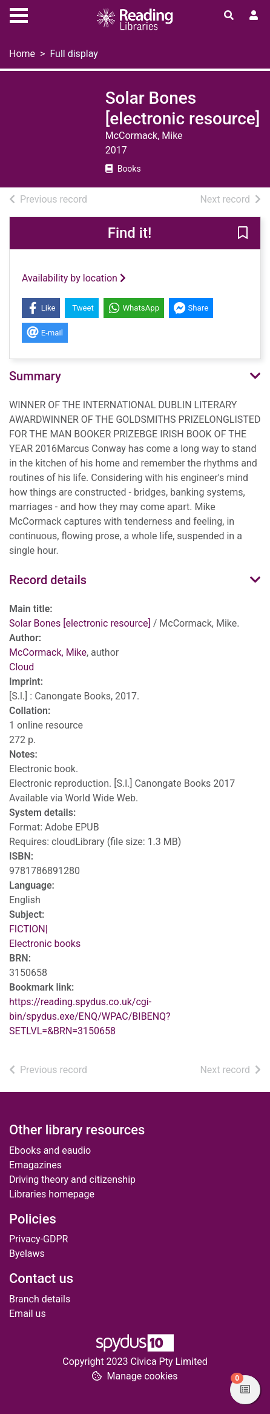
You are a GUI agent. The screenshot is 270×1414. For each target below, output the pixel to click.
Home (22, 53)
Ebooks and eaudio (50, 1150)
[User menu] (253, 16)
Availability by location (74, 278)
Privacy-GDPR (38, 1239)
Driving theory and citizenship (72, 1179)
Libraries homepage (51, 1194)
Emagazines (35, 1165)
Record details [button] (48, 580)
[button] (242, 234)
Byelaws (27, 1253)
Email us (27, 1313)
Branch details (39, 1299)
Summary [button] (35, 376)
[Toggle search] (229, 16)
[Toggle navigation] (19, 14)
